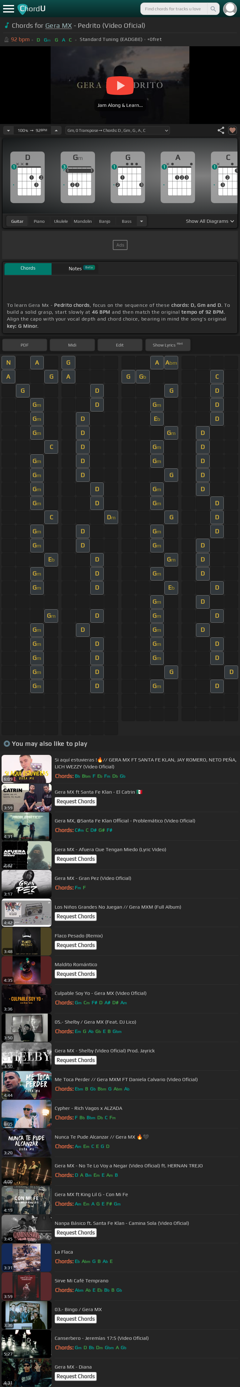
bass (127, 221)
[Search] (212, 8)
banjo (104, 221)
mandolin (83, 221)
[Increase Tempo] (56, 130)
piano (39, 221)
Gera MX (58, 25)
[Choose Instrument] (141, 221)
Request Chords (76, 801)
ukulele (61, 221)
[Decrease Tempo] (8, 130)
